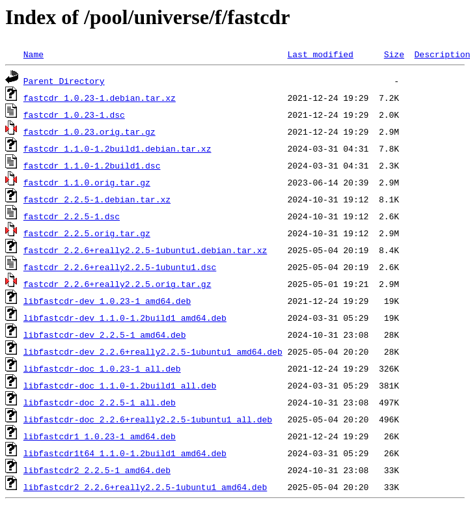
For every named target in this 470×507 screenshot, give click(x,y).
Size (394, 54)
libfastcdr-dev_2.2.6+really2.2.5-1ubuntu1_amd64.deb (153, 351)
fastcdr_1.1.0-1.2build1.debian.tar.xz (117, 148)
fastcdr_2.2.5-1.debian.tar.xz (97, 199)
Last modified (320, 54)
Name (33, 54)
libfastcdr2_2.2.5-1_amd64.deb (97, 470)
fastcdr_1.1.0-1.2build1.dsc (92, 165)
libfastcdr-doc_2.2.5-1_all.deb (99, 402)
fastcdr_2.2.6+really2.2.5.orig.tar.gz (117, 284)
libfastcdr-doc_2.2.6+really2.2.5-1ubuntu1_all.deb (147, 419)
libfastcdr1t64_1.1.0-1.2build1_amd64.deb (125, 453)
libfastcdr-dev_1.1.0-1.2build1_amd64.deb (125, 317)
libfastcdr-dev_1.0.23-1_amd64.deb (107, 301)
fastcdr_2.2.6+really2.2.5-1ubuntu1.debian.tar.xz (145, 250)
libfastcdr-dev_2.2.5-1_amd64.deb (104, 334)
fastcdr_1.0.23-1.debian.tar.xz (99, 97)
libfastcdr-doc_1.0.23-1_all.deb (102, 368)
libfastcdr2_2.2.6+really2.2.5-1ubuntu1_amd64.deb (145, 487)
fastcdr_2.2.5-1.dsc (71, 216)
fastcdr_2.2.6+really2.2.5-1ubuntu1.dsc (119, 267)
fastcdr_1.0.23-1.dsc (74, 114)
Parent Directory (64, 81)
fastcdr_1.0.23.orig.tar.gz (89, 131)
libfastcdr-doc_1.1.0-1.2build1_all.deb (119, 385)
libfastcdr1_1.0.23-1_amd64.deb (99, 436)
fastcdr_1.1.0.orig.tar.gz (86, 182)
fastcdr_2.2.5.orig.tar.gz (86, 233)
